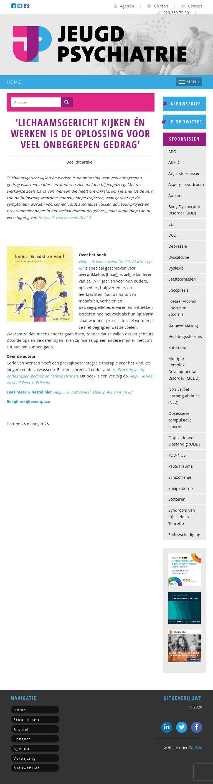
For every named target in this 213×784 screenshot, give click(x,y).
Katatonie (177, 347)
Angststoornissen (184, 173)
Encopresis (178, 290)
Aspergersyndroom (186, 184)
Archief (21, 729)
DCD (172, 235)
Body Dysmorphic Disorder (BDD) (184, 210)
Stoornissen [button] (184, 139)
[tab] (185, 139)
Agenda (124, 6)
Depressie (177, 246)
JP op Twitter (182, 122)
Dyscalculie (178, 257)
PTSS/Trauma (180, 466)
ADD (172, 151)
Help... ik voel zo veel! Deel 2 (64, 217)
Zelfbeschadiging (184, 534)
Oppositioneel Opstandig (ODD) (184, 441)
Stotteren (177, 499)
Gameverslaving (183, 325)
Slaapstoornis (181, 488)
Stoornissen (26, 719)
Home (14, 82)
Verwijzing (25, 758)
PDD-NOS (177, 455)
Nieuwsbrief (182, 104)
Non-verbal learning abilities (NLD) (184, 396)
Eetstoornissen (182, 279)
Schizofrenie (179, 477)
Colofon (157, 6)
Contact (191, 6)
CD (171, 224)
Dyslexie (176, 268)
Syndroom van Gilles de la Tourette (181, 517)
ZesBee (195, 747)
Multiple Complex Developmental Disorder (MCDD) (183, 368)
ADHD (173, 162)
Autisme (176, 195)
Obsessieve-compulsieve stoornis (180, 420)
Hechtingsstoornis (185, 336)
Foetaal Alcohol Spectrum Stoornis (182, 308)
